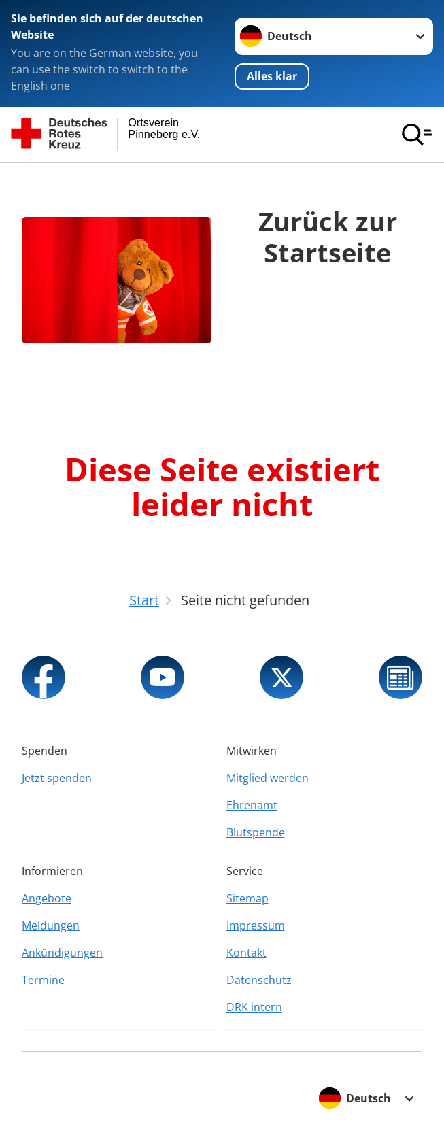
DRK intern (254, 1007)
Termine (43, 979)
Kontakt (246, 952)
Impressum (255, 925)
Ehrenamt (251, 805)
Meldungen (51, 925)
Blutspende (255, 832)
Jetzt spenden (57, 777)
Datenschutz (259, 979)
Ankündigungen (62, 952)
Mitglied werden (267, 777)
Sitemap (247, 898)
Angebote (46, 898)
